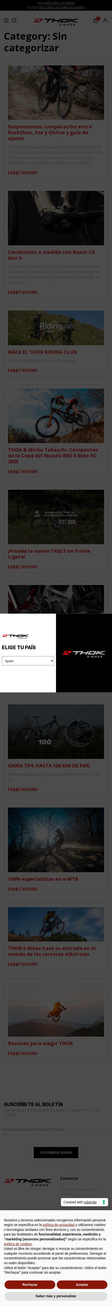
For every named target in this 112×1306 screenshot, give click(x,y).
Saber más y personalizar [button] (56, 1296)
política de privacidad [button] (59, 1225)
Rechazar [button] (29, 1285)
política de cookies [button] (18, 1244)
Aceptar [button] (82, 1285)
